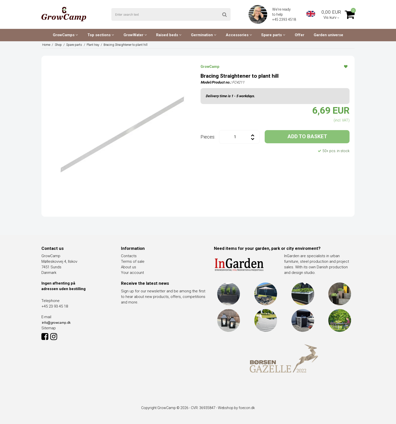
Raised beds (169, 35)
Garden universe (328, 35)
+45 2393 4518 (284, 19)
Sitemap (48, 328)
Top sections (100, 35)
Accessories (239, 35)
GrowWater (135, 35)
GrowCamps (65, 35)
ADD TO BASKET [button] (307, 136)
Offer (299, 35)
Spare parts (273, 35)
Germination (203, 35)
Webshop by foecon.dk (236, 408)
